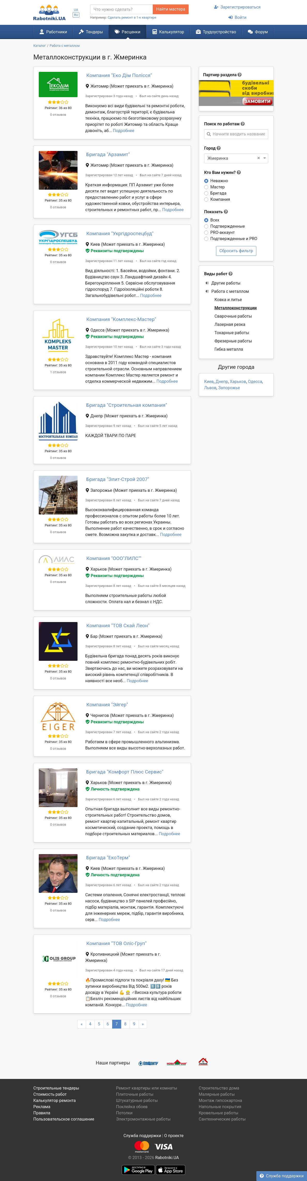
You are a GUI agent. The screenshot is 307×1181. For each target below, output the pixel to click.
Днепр (222, 381)
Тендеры (91, 31)
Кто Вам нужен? (222, 172)
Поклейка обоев (132, 1106)
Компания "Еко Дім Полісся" (119, 75)
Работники (53, 31)
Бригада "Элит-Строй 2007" (117, 479)
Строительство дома (219, 1088)
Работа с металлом (227, 291)
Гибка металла (228, 349)
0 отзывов (58, 115)
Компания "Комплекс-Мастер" (121, 319)
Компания (220, 199)
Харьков (238, 381)
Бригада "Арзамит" (108, 154)
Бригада (218, 193)
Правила (41, 1112)
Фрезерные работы (233, 341)
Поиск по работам (222, 123)
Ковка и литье (228, 299)
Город (210, 148)
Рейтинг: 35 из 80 (58, 200)
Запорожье (229, 387)
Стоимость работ (50, 1094)
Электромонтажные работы (143, 1119)
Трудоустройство (216, 31)
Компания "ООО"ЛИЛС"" (113, 558)
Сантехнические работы (222, 1119)
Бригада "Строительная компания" (126, 405)
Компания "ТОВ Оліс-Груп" (116, 943)
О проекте (173, 1135)
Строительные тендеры (56, 1088)
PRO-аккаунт (222, 232)
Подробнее (123, 130)
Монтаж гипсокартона (220, 1100)
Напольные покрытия (220, 1106)
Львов (210, 387)
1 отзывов (58, 372)
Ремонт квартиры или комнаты (146, 1088)
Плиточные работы (135, 1094)
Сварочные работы (233, 316)
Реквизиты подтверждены (115, 250)
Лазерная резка (229, 324)
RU (76, 15)
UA (76, 10)
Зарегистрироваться (237, 7)
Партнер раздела (219, 74)
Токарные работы (231, 332)
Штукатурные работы (137, 1100)
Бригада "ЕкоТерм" (108, 858)
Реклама (41, 1106)
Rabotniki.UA (167, 1157)
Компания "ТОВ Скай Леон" (117, 625)
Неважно (219, 180)
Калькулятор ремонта (54, 1100)
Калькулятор (168, 31)
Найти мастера (170, 9)
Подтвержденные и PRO (233, 238)
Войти (237, 17)
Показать (216, 211)
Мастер (217, 187)
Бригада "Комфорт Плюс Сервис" (124, 772)
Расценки (127, 31)
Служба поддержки (282, 1176)
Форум (258, 31)
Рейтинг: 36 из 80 (58, 108)
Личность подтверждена (113, 789)
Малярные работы (217, 1094)
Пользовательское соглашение (63, 1119)
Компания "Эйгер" (107, 705)
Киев (209, 381)
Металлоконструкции (235, 307)
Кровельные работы (219, 1112)
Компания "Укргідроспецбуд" (120, 233)
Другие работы (223, 283)
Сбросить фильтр (236, 250)
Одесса (255, 381)
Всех (214, 220)
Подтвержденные (227, 226)
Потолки (124, 1112)
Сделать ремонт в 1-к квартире (132, 17)
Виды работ (215, 273)
